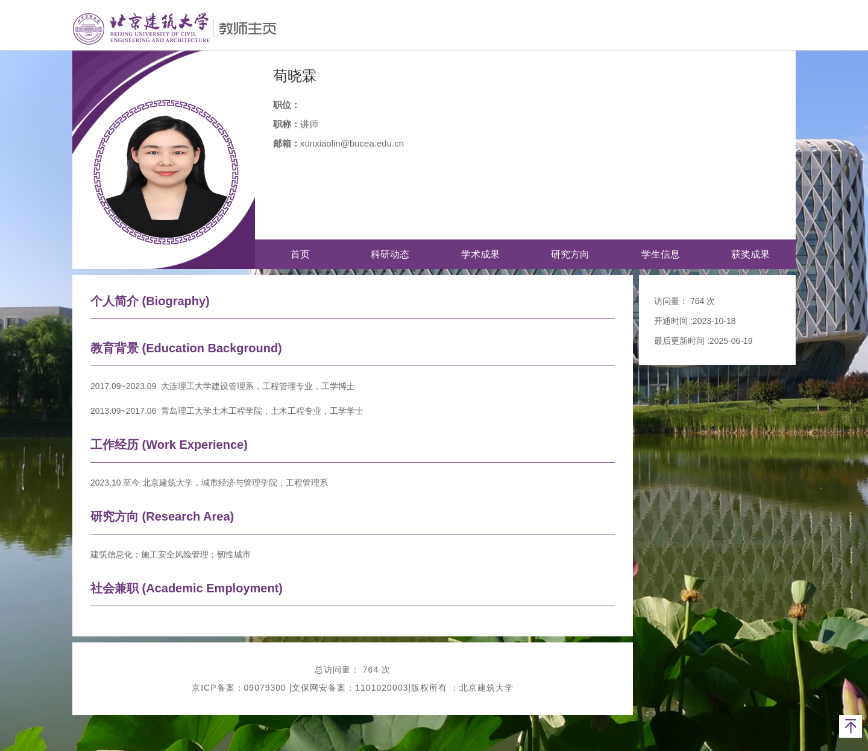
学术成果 (480, 254)
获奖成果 (750, 254)
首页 (300, 254)
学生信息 (660, 254)
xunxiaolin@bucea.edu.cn (352, 143)
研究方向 (570, 254)
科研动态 (390, 254)
